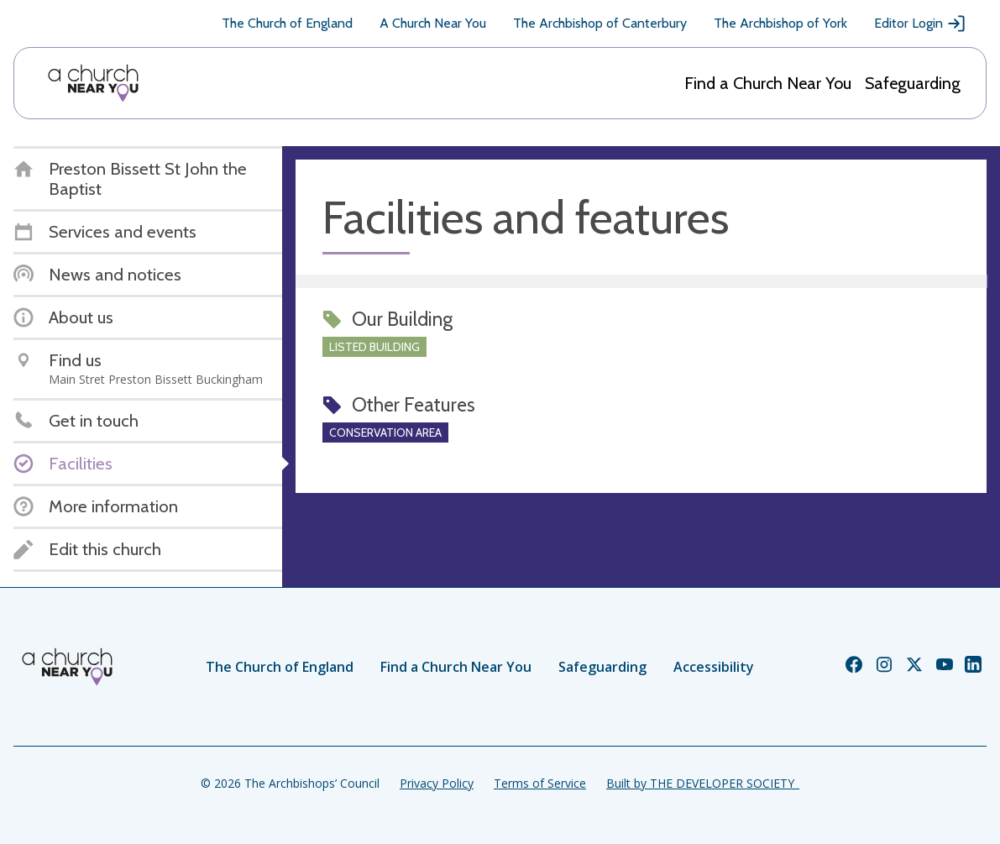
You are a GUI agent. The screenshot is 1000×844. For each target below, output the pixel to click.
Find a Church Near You (767, 83)
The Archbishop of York (780, 23)
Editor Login (920, 23)
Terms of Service (540, 783)
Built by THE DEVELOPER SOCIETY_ (702, 783)
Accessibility (713, 667)
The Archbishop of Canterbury (600, 23)
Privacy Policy (437, 783)
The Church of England (287, 23)
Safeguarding (913, 83)
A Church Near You (433, 23)
